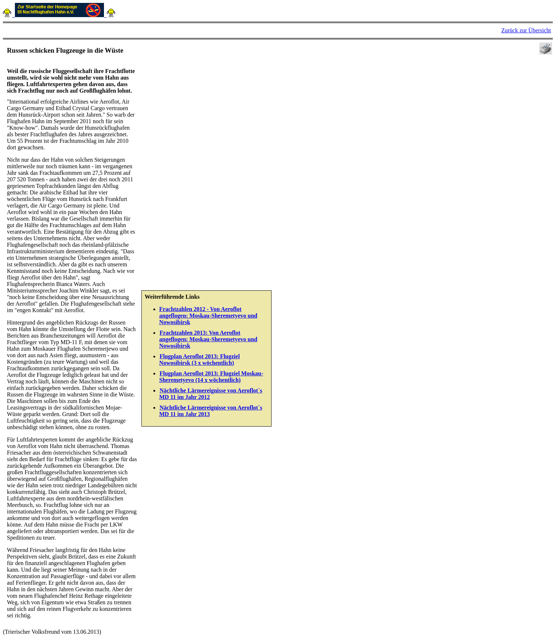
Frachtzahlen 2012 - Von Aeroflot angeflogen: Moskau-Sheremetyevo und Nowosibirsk (208, 315)
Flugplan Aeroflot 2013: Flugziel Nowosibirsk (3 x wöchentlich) (199, 359)
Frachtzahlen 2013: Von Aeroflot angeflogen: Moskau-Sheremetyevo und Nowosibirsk (208, 339)
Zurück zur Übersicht (526, 30)
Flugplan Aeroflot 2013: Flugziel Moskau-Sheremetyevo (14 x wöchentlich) (211, 376)
